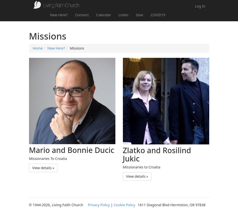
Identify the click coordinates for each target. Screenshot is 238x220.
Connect (82, 15)
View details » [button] (43, 167)
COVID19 (158, 15)
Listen (123, 15)
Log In (200, 6)
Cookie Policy (124, 204)
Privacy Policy (99, 204)
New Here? (59, 15)
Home (38, 48)
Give (139, 15)
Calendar (103, 15)
